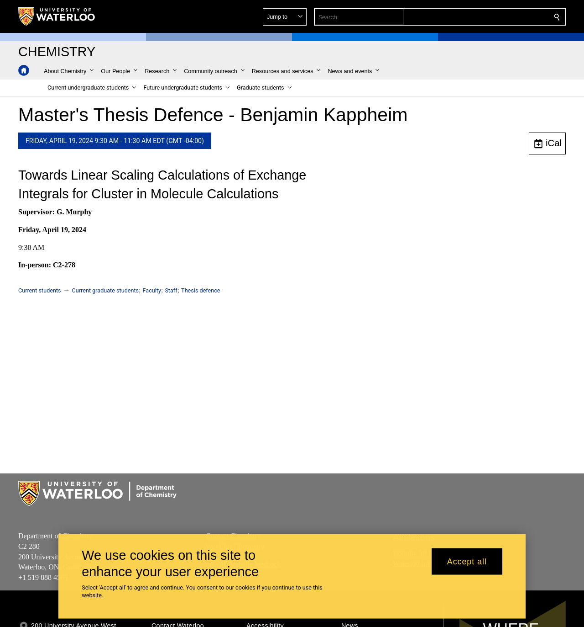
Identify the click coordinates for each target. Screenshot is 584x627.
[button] (490, 17)
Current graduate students (105, 290)
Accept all (467, 561)
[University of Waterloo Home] (57, 16)
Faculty (152, 290)
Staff (171, 290)
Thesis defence (200, 290)
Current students (39, 290)
